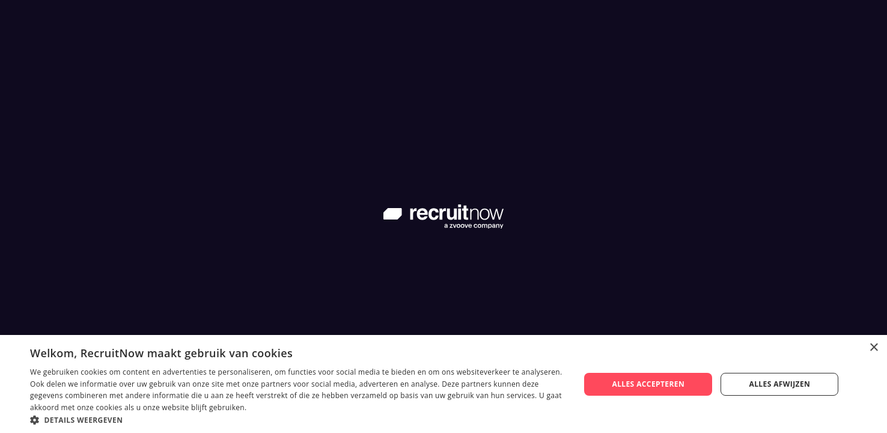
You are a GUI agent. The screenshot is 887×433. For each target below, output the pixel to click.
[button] (297, 419)
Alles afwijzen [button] (780, 384)
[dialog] (443, 384)
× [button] (873, 347)
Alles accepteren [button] (648, 384)
